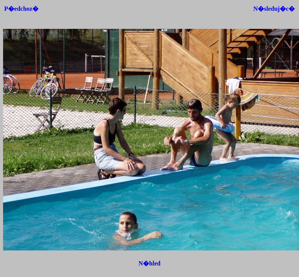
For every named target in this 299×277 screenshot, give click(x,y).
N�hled (150, 263)
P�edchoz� (21, 8)
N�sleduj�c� (274, 8)
